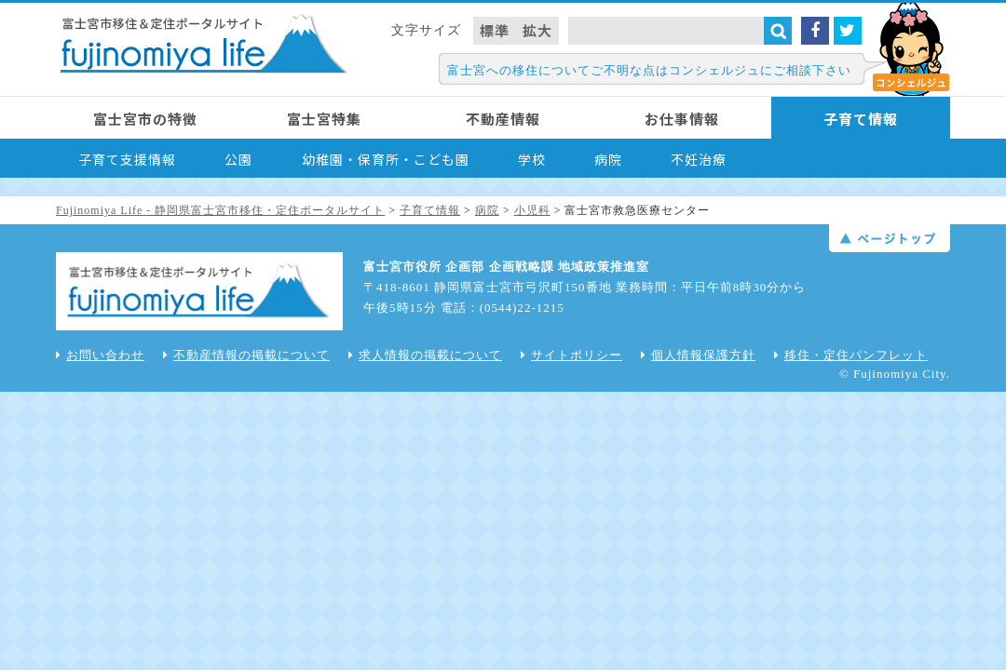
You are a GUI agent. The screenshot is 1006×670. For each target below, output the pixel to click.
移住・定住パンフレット (851, 355)
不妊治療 (699, 159)
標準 (495, 30)
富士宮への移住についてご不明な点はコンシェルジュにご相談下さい (649, 70)
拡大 (537, 30)
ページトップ (889, 238)
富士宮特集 (324, 118)
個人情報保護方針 (698, 355)
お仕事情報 (682, 118)
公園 (238, 159)
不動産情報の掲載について (246, 355)
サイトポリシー (571, 355)
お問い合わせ (100, 355)
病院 (608, 159)
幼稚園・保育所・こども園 (385, 159)
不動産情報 (503, 118)
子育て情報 (860, 118)
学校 (532, 159)
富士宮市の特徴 (145, 118)
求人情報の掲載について (425, 355)
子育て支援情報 (127, 159)
